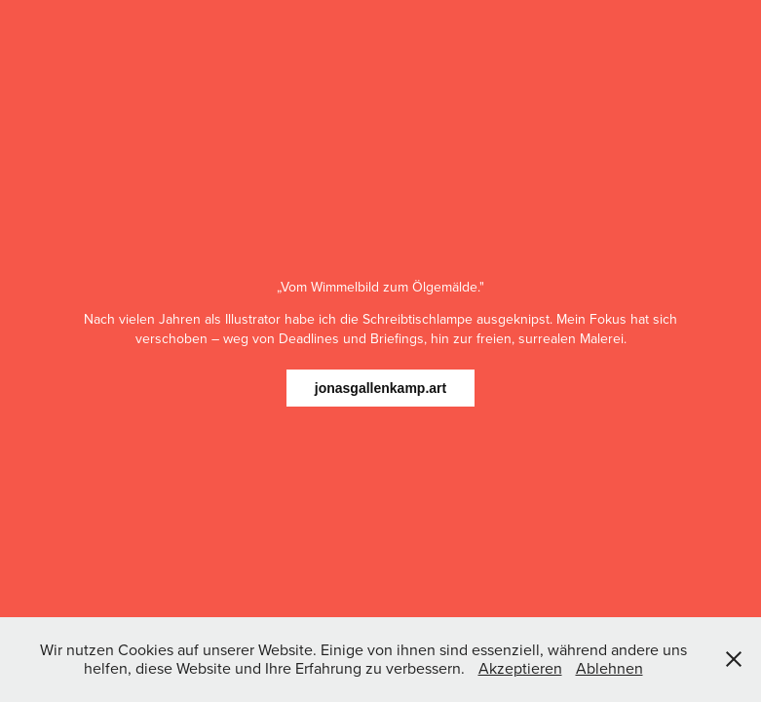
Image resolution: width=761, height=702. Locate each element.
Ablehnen (609, 668)
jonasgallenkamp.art (380, 388)
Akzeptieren (520, 668)
